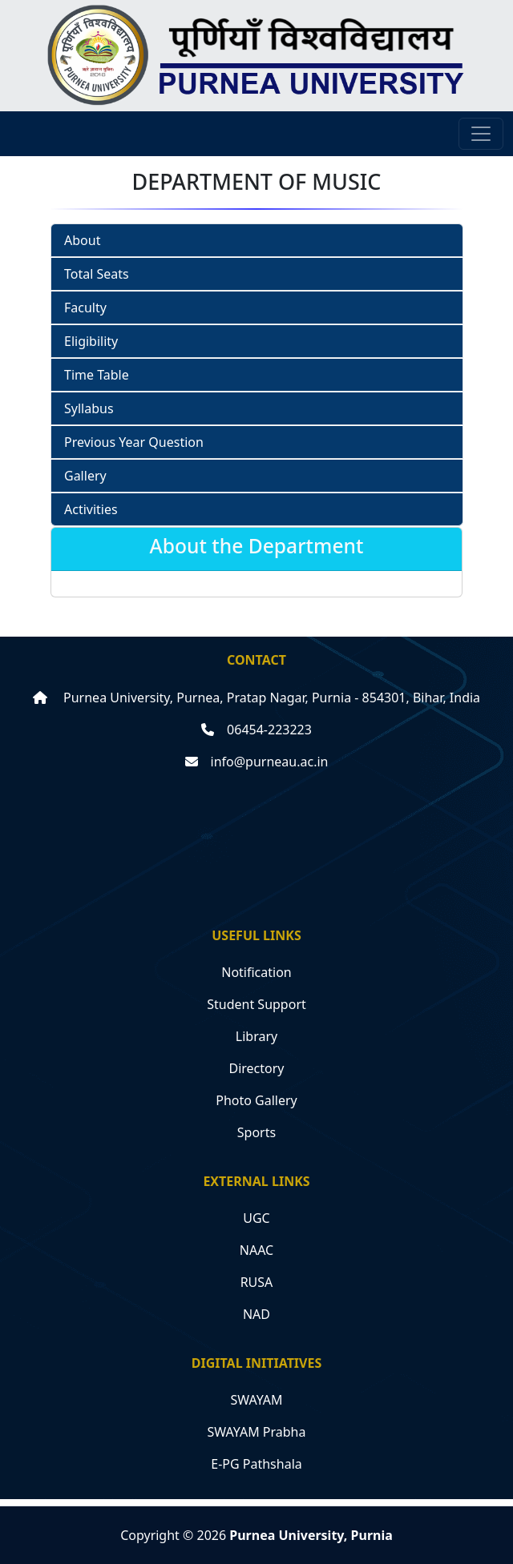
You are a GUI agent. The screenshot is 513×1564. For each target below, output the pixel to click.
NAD (256, 1314)
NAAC (256, 1250)
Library (256, 1036)
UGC (256, 1218)
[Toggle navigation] (480, 134)
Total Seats (96, 274)
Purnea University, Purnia (311, 1535)
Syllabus (89, 408)
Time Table (96, 375)
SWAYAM (256, 1400)
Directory (256, 1068)
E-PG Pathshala (256, 1464)
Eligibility (91, 341)
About (82, 240)
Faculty (85, 307)
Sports (256, 1132)
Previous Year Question (134, 442)
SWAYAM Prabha (257, 1432)
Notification (256, 972)
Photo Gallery (256, 1100)
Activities (91, 509)
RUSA (256, 1282)
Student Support (256, 1004)
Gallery (85, 475)
